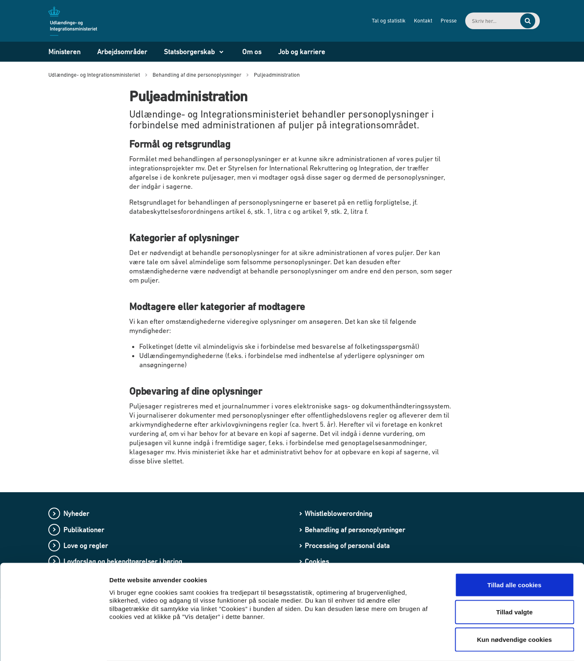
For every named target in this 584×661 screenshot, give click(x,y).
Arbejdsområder (122, 52)
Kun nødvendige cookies (514, 606)
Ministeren (64, 52)
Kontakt (407, 21)
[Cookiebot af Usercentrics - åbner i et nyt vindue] (54, 644)
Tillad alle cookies (514, 551)
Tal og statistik (373, 21)
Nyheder (76, 513)
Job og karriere (301, 52)
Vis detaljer (433, 644)
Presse (433, 21)
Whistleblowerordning (338, 513)
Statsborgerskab (189, 52)
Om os (251, 52)
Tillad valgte (514, 579)
